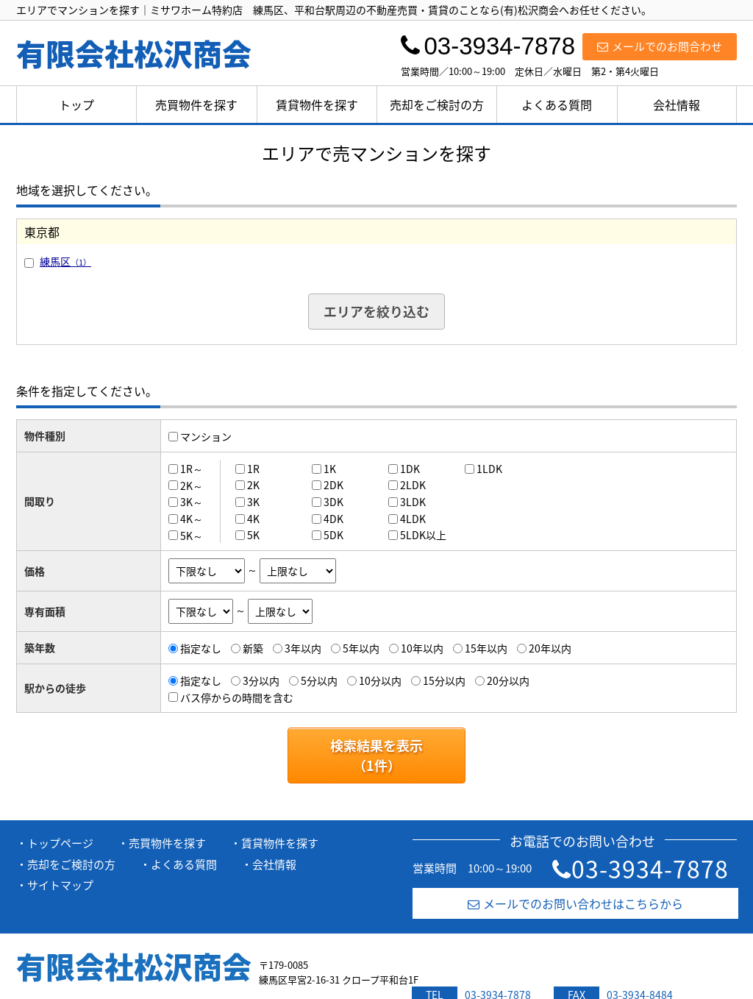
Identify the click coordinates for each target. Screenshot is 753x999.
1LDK (489, 468)
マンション (206, 436)
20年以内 (550, 648)
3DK (333, 501)
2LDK (413, 484)
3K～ (191, 501)
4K (253, 518)
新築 (253, 648)
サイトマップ (60, 885)
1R (253, 468)
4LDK (413, 518)
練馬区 (65, 261)
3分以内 (261, 680)
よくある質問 (556, 104)
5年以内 (361, 648)
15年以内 (486, 648)
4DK (333, 518)
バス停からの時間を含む (236, 696)
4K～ (191, 518)
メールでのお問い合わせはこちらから (575, 903)
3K (253, 501)
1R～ (191, 468)
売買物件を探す (196, 104)
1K (330, 468)
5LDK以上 (423, 534)
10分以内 (380, 680)
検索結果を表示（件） (376, 755)
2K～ (191, 484)
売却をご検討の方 (437, 104)
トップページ (60, 843)
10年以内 (422, 648)
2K (253, 484)
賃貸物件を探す (317, 104)
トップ (76, 104)
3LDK (413, 501)
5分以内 (319, 680)
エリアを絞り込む (376, 311)
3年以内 (303, 648)
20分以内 (508, 680)
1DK (410, 468)
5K (253, 534)
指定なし (200, 648)
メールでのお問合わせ (659, 46)
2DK (333, 484)
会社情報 (676, 104)
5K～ (191, 534)
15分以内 (444, 680)
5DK (333, 534)
